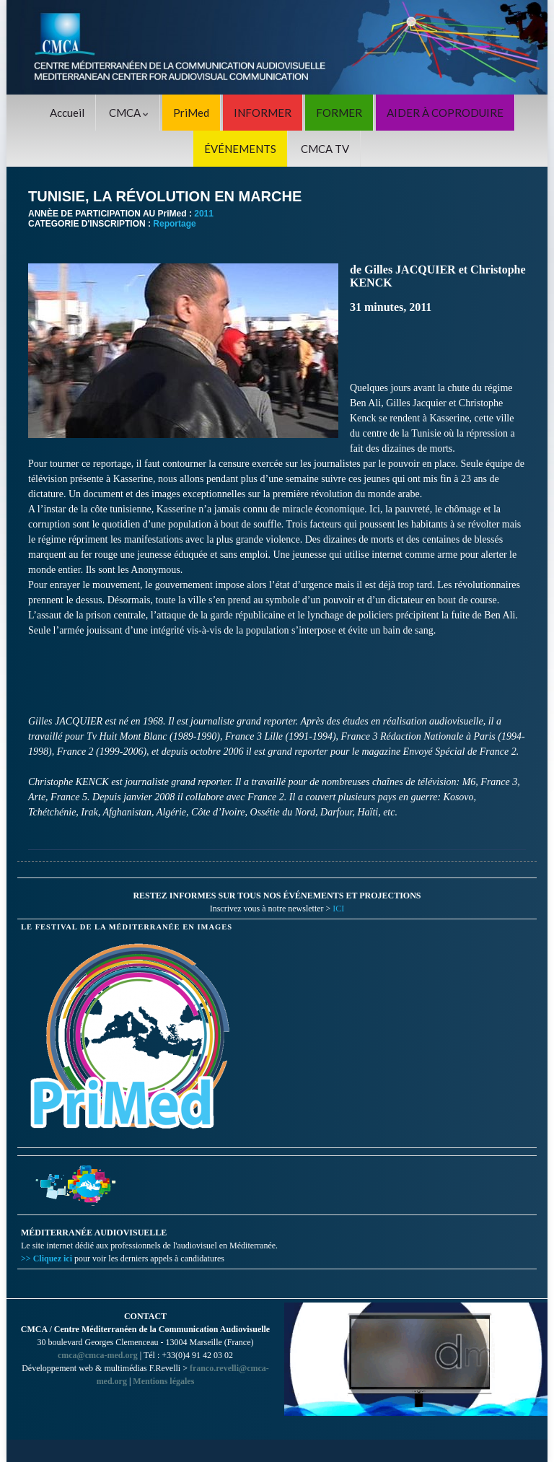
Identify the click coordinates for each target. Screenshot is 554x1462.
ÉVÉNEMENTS (240, 148)
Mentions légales (163, 1381)
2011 (204, 214)
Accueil (67, 112)
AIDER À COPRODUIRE (445, 112)
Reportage (174, 224)
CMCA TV (325, 148)
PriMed (191, 112)
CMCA (129, 112)
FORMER (339, 112)
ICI (338, 908)
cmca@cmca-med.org (98, 1355)
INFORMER (262, 112)
